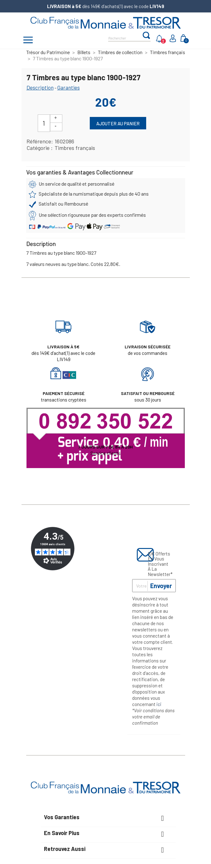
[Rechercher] (125, 37)
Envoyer (161, 585)
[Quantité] (44, 123)
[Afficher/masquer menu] (28, 41)
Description (40, 87)
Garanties (68, 87)
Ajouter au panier (118, 123)
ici (158, 704)
